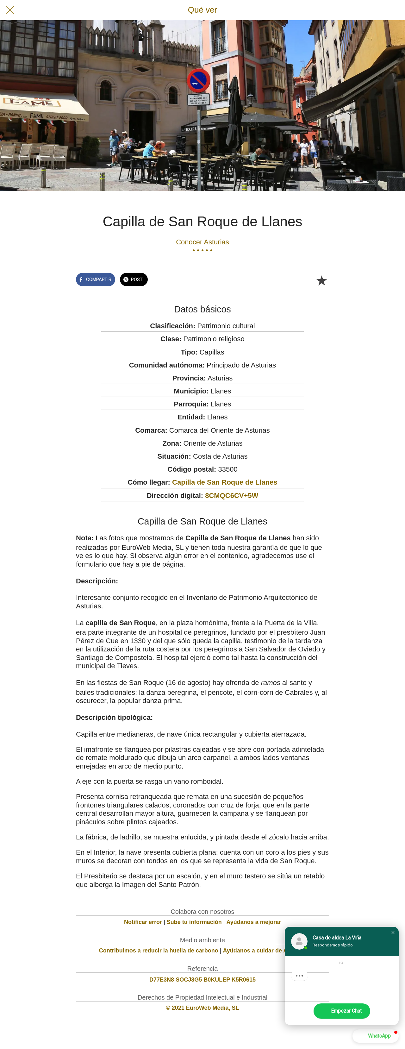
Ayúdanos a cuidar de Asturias (264, 950)
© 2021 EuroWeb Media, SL (202, 1008)
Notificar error (143, 922)
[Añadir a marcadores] (321, 280)
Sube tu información (194, 922)
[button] (393, 933)
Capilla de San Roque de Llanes (224, 482)
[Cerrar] (10, 10)
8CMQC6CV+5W (231, 495)
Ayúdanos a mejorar (254, 922)
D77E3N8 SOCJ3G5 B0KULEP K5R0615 (202, 980)
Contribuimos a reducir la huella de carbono (158, 950)
